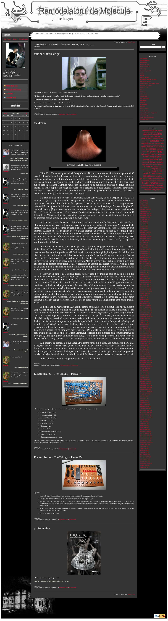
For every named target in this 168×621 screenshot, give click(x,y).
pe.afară (143, 179)
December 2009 (144, 385)
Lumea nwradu (144, 77)
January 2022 (144, 211)
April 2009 (143, 402)
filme (159, 151)
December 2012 (144, 310)
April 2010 (143, 377)
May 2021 (143, 226)
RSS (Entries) (12, 86)
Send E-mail (11, 98)
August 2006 (144, 465)
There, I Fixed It (144, 119)
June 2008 (143, 423)
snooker (161, 185)
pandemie (154, 176)
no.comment (158, 173)
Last (134, 42)
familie (144, 151)
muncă (159, 171)
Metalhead (143, 100)
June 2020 (143, 242)
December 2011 (144, 335)
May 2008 (143, 425)
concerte (154, 140)
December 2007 (144, 436)
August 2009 (144, 394)
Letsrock (142, 102)
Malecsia (142, 92)
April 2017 (143, 255)
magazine (155, 169)
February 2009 (144, 406)
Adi (4, 156)
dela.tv (145, 145)
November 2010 (144, 362)
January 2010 (144, 383)
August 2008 (144, 419)
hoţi (160, 159)
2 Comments (74, 365)
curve (149, 143)
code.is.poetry (146, 138)
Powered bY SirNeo (146, 85)
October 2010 (144, 364)
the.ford (155, 187)
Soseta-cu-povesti (145, 71)
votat (145, 189)
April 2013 (143, 301)
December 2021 (144, 213)
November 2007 (144, 438)
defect (162, 143)
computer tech (145, 141)
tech (150, 187)
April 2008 (143, 427)
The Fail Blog (144, 115)
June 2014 (143, 272)
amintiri (146, 132)
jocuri (160, 164)
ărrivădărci (151, 132)
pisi (154, 178)
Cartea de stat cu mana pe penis (149, 83)
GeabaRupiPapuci (149, 157)
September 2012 (145, 316)
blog (160, 134)
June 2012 (143, 322)
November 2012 (144, 312)
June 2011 (143, 347)
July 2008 (143, 421)
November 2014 (144, 270)
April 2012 (143, 326)
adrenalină (149, 130)
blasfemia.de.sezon (150, 134)
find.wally (145, 154)
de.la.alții (154, 143)
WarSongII (143, 69)
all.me (155, 130)
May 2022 (143, 203)
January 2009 (144, 408)
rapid (147, 181)
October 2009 (144, 389)
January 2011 (144, 358)
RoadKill (145, 183)
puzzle (143, 181)
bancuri (159, 132)
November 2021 (144, 215)
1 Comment (72, 519)
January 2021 (144, 234)
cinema (157, 136)
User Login (23, 39)
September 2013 (145, 291)
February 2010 (144, 381)
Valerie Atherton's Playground (148, 113)
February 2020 (144, 249)
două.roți (161, 146)
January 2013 (144, 308)
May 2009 (143, 400)
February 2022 (144, 209)
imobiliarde (145, 162)
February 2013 (144, 305)
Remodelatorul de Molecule (84, 12)
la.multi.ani (149, 167)
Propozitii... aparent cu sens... (148, 79)
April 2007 (143, 452)
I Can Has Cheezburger (147, 117)
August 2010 (144, 368)
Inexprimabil (143, 96)
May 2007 (143, 450)
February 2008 (144, 431)
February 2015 (144, 263)
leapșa (156, 167)
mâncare (161, 169)
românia (154, 183)
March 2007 (143, 454)
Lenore (142, 73)
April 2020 (143, 247)
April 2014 (143, 276)
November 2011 (144, 337)
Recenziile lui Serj (145, 81)
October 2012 (144, 314)
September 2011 (145, 341)
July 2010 (143, 370)
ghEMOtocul (143, 58)
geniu (159, 157)
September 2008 (145, 417)
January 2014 (144, 282)
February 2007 (144, 457)
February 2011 (144, 356)
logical (5, 187)
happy (151, 159)
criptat (162, 141)
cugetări (144, 143)
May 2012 (143, 324)
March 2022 (143, 207)
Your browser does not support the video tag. (84, 169)
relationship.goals (155, 180)
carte (151, 136)
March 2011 (143, 354)
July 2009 (143, 396)
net (152, 173)
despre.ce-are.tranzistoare (154, 145)
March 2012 (143, 329)
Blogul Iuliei (143, 62)
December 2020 (144, 236)
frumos (158, 154)
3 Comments (73, 114)
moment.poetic (147, 171)
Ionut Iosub (143, 94)
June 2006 (143, 467)
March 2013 (143, 303)
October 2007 (144, 440)
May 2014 (143, 274)
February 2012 (144, 331)
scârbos (143, 185)
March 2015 (143, 261)
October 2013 (144, 289)
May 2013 (143, 299)
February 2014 (144, 280)
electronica (151, 149)
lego (160, 167)
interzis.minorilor (153, 164)
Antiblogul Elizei (144, 60)
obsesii (146, 176)
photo (149, 178)
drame (143, 149)
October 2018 (144, 253)
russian (161, 183)
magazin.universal (146, 169)
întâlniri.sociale (155, 162)
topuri (161, 188)
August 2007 (144, 444)
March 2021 (143, 230)
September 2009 (145, 391)
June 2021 (143, 224)
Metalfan (142, 106)
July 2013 (143, 295)
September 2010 (145, 366)
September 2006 (145, 463)
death (158, 143)
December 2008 (144, 410)
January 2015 (144, 266)
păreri (160, 176)
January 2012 (144, 333)
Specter (5, 252)
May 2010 (143, 375)
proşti (161, 178)
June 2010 (143, 373)
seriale (149, 185)
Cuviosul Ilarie (144, 87)
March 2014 (143, 278)
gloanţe (146, 159)
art (155, 132)
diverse (156, 147)
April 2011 (143, 352)
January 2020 (144, 251)
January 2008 (144, 433)
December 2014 (144, 268)
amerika (160, 130)
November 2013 (144, 287)
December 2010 (144, 360)
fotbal (151, 154)
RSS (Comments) (13, 90)
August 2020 (144, 240)
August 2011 (144, 343)
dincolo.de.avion (147, 147)
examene (160, 149)
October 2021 (144, 217)
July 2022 (143, 200)
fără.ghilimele (151, 152)
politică (157, 178)
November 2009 (144, 387)
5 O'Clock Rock (144, 98)
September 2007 (145, 442)
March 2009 (143, 404)
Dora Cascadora (145, 66)
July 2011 (143, 345)
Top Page (7, 39)
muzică (146, 173)
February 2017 (144, 257)
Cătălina (6, 171)
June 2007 (143, 448)
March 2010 (143, 379)
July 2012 (143, 320)
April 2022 (143, 205)
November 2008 (144, 412)
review (162, 180)
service (155, 185)
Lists (15, 39)
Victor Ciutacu (144, 111)
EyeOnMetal (143, 104)
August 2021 (144, 219)
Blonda (142, 75)
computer (160, 138)
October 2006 (144, 461)
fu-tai (162, 154)
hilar (156, 159)
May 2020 (143, 245)
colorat (155, 138)
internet (145, 164)
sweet (143, 187)
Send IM (9, 94)
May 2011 (143, 350)
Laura (142, 90)
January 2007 (144, 459)
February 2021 (144, 232)
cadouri (147, 136)
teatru (146, 187)
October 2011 (144, 339)
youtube (158, 190)
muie (154, 171)
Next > (130, 42)
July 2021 (143, 221)
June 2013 (143, 297)
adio (144, 130)
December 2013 (144, 284)
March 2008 (143, 429)
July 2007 (143, 446)
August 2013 (144, 293)
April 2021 (143, 228)
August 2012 (144, 318)
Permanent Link (63, 114)
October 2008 (144, 415)
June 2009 (143, 398)
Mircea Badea (144, 108)
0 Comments (72, 449)
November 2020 (144, 238)
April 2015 (143, 259)
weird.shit (151, 190)
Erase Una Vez (144, 64)
